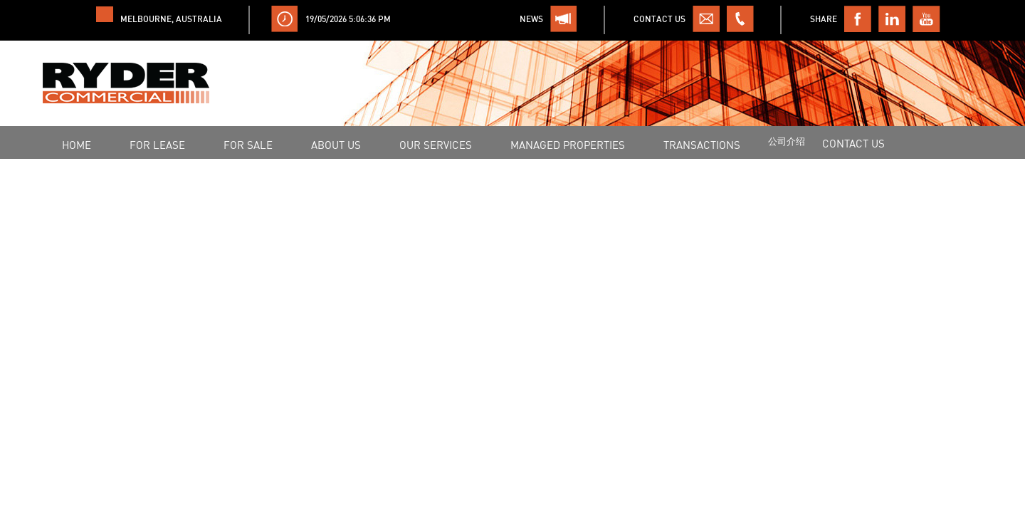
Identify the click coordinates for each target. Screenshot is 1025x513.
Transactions (701, 144)
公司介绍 (786, 141)
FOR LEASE (157, 144)
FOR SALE (248, 144)
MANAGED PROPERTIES (567, 144)
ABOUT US (336, 144)
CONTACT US (853, 143)
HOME (76, 144)
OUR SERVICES (435, 144)
